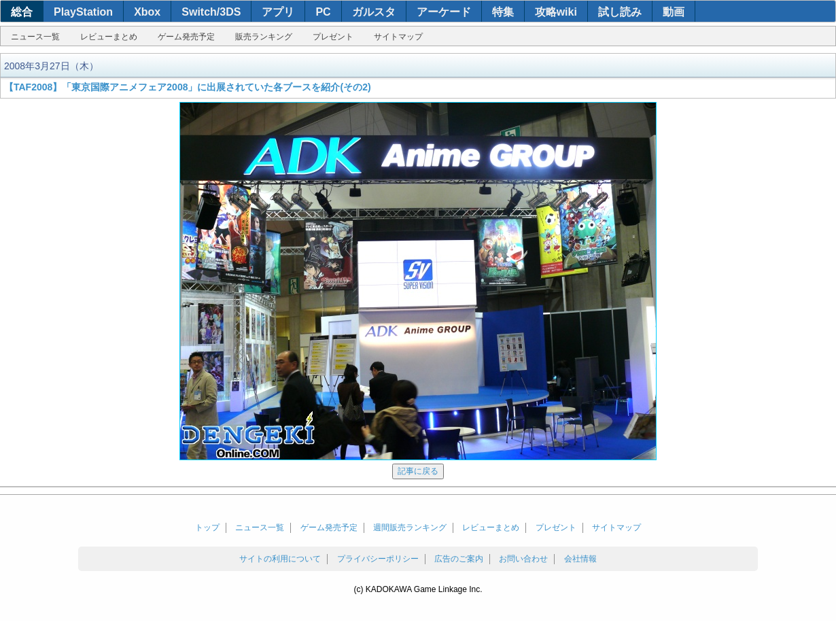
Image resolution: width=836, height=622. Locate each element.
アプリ (278, 12)
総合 (22, 12)
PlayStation (83, 12)
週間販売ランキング (410, 527)
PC (322, 12)
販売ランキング (263, 36)
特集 (503, 12)
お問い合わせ (523, 559)
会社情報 (580, 559)
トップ (207, 527)
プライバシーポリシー (378, 559)
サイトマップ (398, 36)
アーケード (444, 12)
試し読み (620, 12)
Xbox (147, 12)
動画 (673, 12)
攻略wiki (556, 12)
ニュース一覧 (35, 36)
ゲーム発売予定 (186, 36)
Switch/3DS (211, 12)
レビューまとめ (108, 36)
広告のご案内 (458, 559)
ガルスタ (374, 12)
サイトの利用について (280, 559)
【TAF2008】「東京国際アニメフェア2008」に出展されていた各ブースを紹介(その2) (187, 87)
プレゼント (333, 36)
